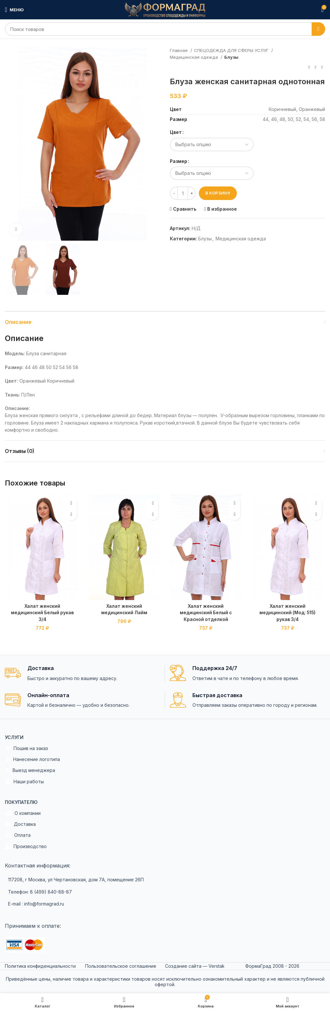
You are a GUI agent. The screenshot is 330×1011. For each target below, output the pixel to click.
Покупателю (21, 801)
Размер (178, 161)
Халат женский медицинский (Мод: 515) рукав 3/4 (287, 612)
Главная (179, 50)
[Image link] (25, 943)
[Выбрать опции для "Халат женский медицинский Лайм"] (153, 514)
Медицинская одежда (194, 57)
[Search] (165, 29)
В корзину (217, 192)
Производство (26, 845)
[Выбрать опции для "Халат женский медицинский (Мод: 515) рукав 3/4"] (316, 514)
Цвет (176, 132)
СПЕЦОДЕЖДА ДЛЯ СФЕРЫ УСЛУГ (232, 50)
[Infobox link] (82, 672)
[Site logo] (165, 9)
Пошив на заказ (26, 748)
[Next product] (322, 67)
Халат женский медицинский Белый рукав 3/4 (42, 612)
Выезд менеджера (30, 770)
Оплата (18, 834)
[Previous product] (309, 67)
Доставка (20, 823)
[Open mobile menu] (14, 9)
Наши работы (24, 781)
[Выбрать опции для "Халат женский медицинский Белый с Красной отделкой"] (234, 514)
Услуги (14, 736)
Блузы (231, 57)
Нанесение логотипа (32, 759)
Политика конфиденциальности (40, 965)
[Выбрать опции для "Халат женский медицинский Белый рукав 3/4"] (71, 514)
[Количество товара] (183, 193)
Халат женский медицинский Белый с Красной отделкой (205, 612)
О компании (23, 812)
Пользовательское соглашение (120, 965)
